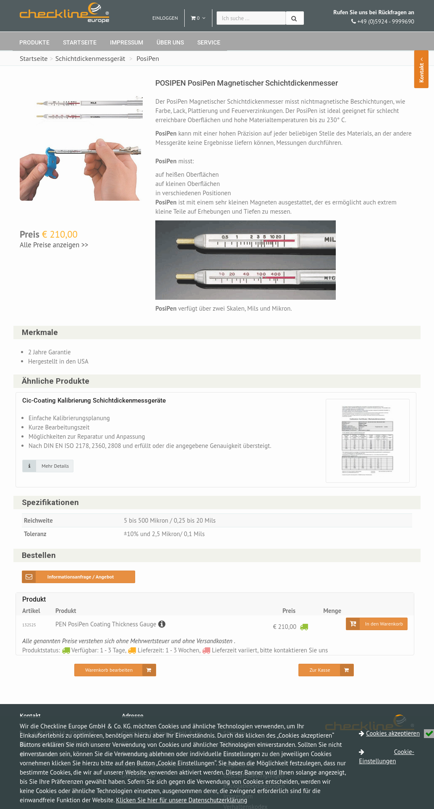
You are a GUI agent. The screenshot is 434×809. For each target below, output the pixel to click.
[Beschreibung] (162, 625)
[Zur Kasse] (325, 671)
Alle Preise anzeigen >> (54, 244)
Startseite (80, 42)
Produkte (34, 42)
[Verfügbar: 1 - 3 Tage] (304, 627)
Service (208, 42)
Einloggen (165, 18)
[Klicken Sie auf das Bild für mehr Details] (47, 466)
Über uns (170, 42)
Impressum (126, 42)
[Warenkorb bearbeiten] (115, 671)
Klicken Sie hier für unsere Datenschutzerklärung (181, 800)
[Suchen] (295, 18)
